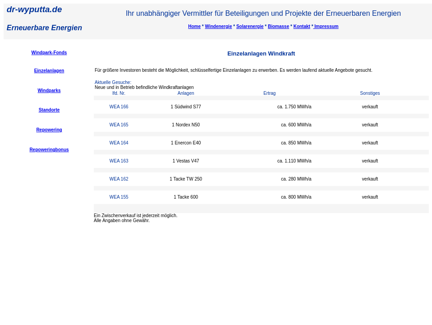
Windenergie (218, 26)
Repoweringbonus (49, 149)
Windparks (48, 90)
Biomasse (278, 26)
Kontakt (302, 26)
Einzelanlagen (49, 70)
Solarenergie (250, 26)
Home (194, 26)
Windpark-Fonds (49, 52)
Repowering (49, 129)
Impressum (326, 26)
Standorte (49, 109)
